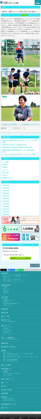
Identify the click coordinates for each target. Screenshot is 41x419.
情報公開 (5, 343)
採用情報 (5, 393)
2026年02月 (5, 190)
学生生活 (5, 164)
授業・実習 (5, 172)
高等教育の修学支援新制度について (12, 303)
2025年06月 (5, 211)
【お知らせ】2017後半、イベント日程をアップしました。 (11, 124)
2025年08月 (5, 206)
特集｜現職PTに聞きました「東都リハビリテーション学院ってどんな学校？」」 (20, 357)
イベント (5, 169)
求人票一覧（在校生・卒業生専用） (12, 373)
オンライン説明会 (7, 330)
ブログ (5, 386)
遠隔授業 (5, 371)
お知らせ (5, 175)
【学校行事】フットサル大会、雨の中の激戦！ (30, 124)
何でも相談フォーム (8, 379)
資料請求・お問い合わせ (9, 346)
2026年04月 (5, 185)
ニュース (5, 382)
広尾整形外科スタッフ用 (9, 404)
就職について (6, 290)
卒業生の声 (6, 293)
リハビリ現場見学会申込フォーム (11, 339)
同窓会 (5, 397)
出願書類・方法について (9, 300)
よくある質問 (6, 365)
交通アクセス (6, 320)
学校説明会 (6, 328)
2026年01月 (5, 193)
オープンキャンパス (8, 327)
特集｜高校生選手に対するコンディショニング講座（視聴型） (18, 353)
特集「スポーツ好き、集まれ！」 (11, 355)
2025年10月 (5, 201)
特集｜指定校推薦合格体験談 (10, 359)
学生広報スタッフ (7, 177)
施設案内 (5, 309)
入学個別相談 (6, 331)
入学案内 (5, 297)
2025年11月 (5, 198)
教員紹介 (5, 286)
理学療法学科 (6, 285)
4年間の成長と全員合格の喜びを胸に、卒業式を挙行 (17, 147)
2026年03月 (5, 188)
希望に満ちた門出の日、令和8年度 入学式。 (15, 144)
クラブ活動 (5, 161)
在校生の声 (6, 291)
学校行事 (5, 167)
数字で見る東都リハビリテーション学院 (13, 281)
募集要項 (5, 298)
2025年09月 (5, 203)
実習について (6, 288)
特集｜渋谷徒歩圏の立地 (9, 321)
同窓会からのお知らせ (8, 398)
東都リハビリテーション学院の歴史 (12, 276)
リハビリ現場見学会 (8, 337)
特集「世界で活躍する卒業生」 (11, 360)
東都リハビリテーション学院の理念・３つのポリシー (16, 274)
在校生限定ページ (7, 370)
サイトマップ (6, 408)
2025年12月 (5, 195)
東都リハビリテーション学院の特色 (12, 279)
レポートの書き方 (7, 375)
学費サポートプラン (8, 305)
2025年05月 (5, 214)
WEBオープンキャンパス (9, 333)
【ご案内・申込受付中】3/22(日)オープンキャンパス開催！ (19, 154)
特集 (4, 350)
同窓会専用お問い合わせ (9, 400)
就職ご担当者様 (7, 389)
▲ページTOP (35, 265)
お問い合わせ (20, 258)
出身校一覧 (6, 352)
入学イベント (6, 325)
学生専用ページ (7, 368)
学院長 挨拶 (6, 277)
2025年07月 (5, 209)
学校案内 (5, 273)
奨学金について (7, 301)
